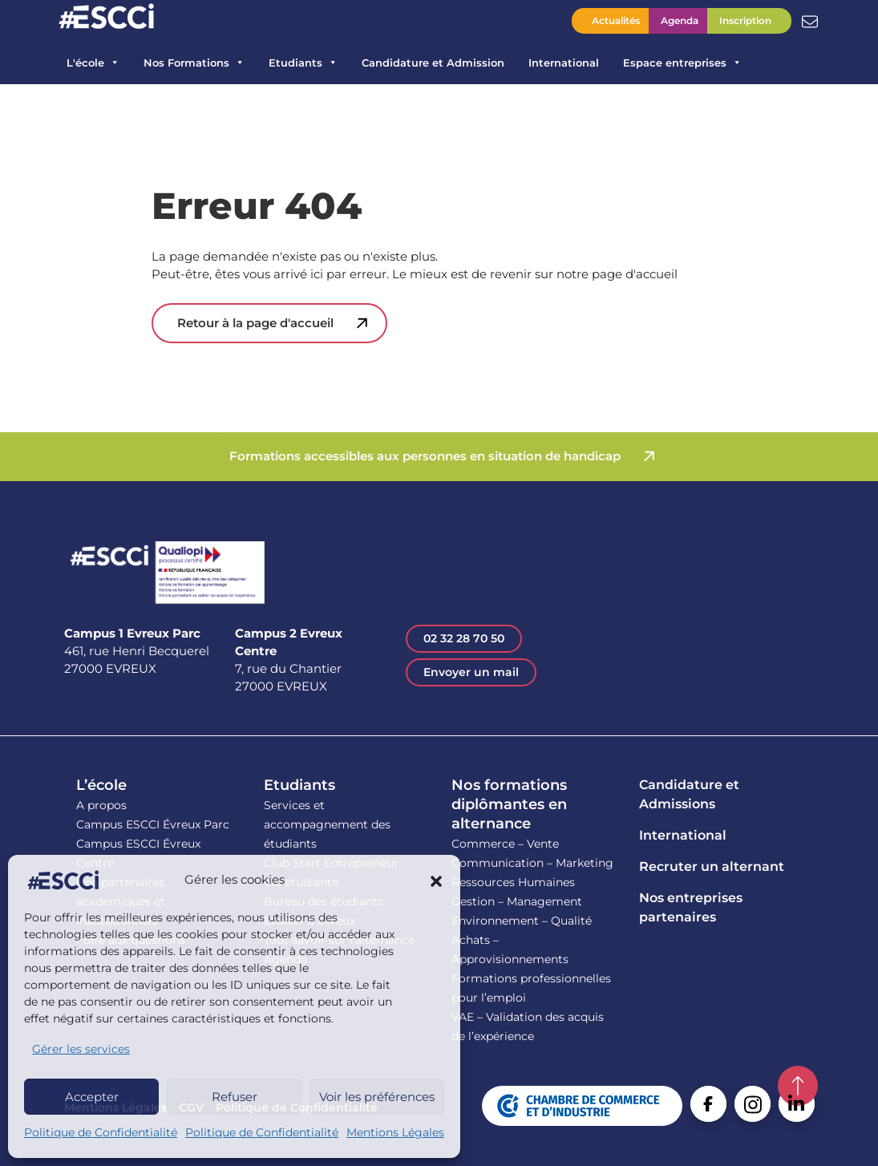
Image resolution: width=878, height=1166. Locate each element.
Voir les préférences (377, 1096)
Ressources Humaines (513, 882)
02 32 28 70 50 (463, 638)
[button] (436, 880)
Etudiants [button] (303, 63)
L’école (101, 785)
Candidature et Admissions (689, 794)
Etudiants (299, 785)
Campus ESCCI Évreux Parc (152, 824)
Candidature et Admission (433, 62)
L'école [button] (93, 63)
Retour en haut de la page (798, 1086)
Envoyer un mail (471, 672)
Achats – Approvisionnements (509, 949)
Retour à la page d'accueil (255, 322)
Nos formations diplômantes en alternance (509, 804)
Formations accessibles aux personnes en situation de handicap (425, 456)
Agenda (679, 20)
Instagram (752, 1104)
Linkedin (797, 1104)
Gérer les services (81, 1049)
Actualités (616, 20)
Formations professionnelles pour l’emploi (531, 988)
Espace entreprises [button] (682, 63)
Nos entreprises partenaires (690, 907)
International (563, 62)
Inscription (745, 20)
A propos (101, 805)
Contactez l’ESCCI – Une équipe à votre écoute (810, 20)
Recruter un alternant (711, 866)
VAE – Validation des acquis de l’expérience (527, 1026)
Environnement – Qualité (521, 920)
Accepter (92, 1096)
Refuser (234, 1096)
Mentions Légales (395, 1132)
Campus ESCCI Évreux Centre (138, 853)
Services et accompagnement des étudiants (327, 824)
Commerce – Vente (505, 843)
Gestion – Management (516, 901)
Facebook (708, 1104)
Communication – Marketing (532, 863)
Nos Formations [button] (194, 63)
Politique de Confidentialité (100, 1132)
